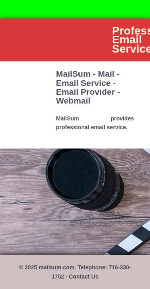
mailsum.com (56, 267)
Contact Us (83, 276)
